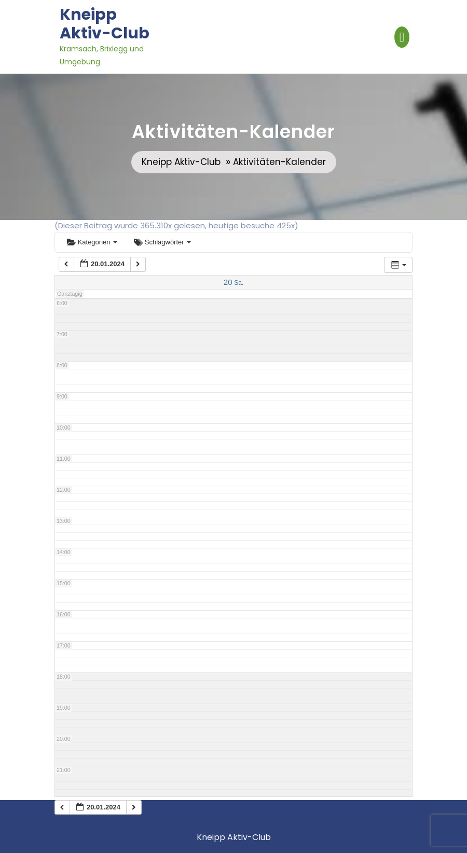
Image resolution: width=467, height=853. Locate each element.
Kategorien (92, 242)
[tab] (401, 37)
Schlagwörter (162, 242)
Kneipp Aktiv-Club (104, 24)
